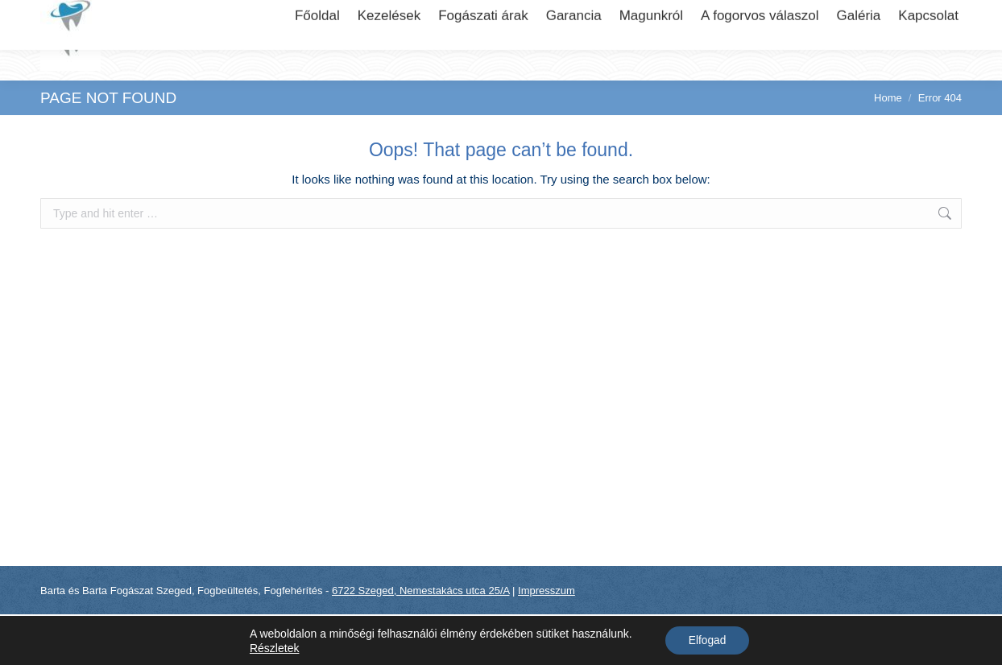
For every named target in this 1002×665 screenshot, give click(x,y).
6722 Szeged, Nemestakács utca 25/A (149, 15)
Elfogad (707, 640)
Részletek (272, 647)
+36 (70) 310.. (869, 15)
